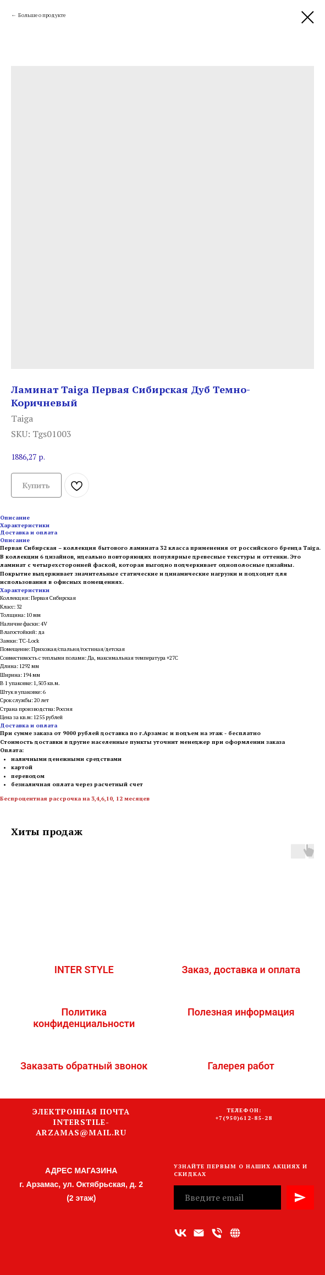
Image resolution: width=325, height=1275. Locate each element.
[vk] (181, 1233)
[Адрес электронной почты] (199, 1233)
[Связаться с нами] (235, 1233)
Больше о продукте (41, 15)
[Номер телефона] (217, 1233)
